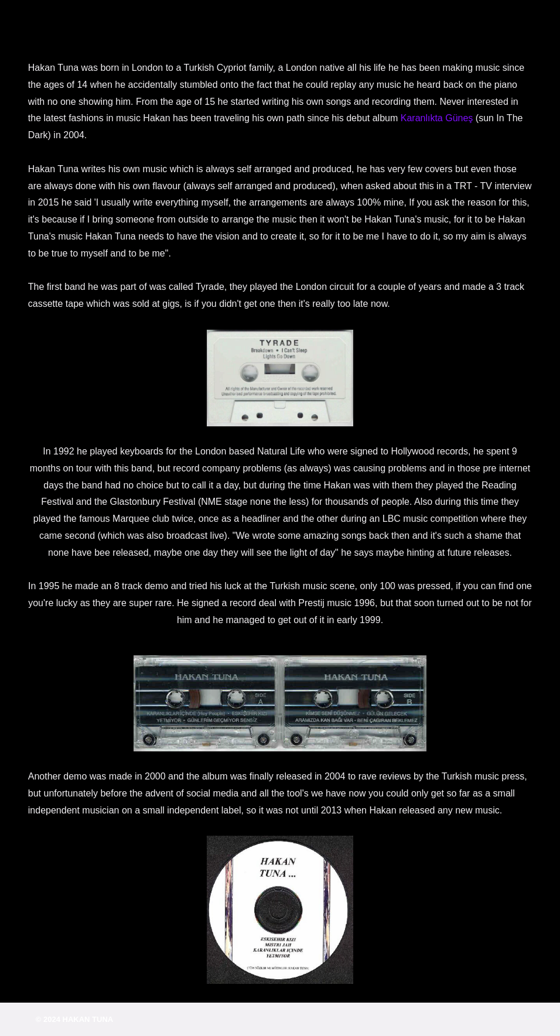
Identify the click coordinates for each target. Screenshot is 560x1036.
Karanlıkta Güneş (437, 118)
